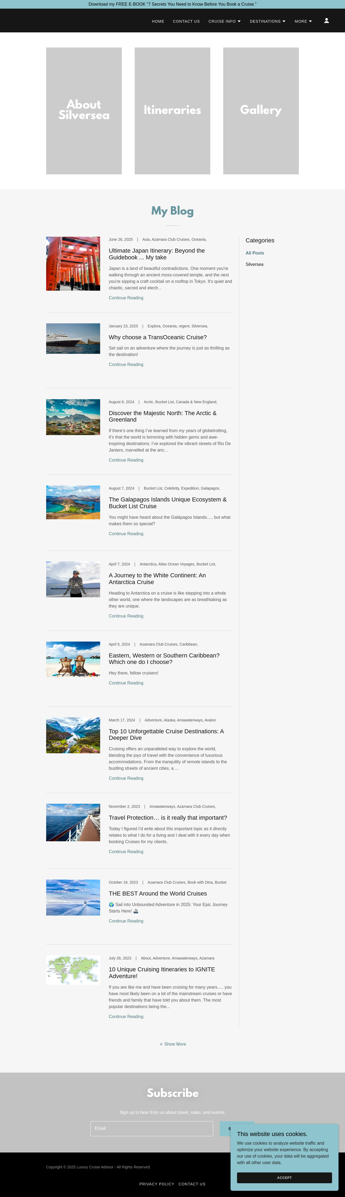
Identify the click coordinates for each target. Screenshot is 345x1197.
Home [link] (158, 21)
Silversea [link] (254, 264)
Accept (284, 1177)
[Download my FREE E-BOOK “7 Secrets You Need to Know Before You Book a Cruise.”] (172, 4)
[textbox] (151, 1128)
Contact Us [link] (186, 21)
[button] (224, 21)
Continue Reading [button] (126, 298)
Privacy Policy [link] (157, 1184)
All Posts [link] (255, 253)
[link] (139, 275)
